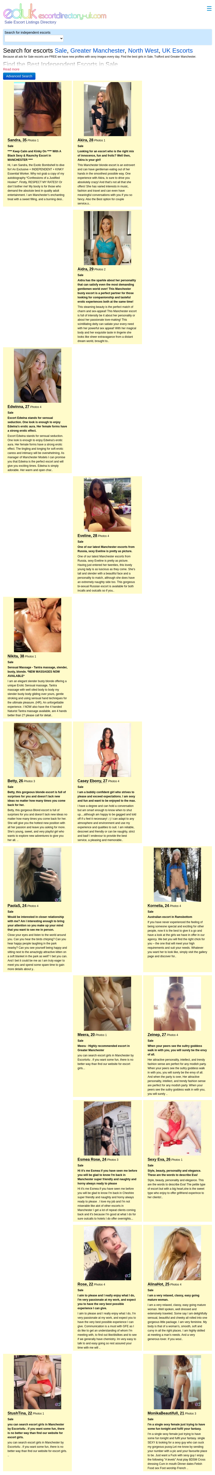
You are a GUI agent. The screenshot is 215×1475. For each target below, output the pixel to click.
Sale (61, 50)
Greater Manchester (97, 50)
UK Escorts (177, 50)
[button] (19, 76)
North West (143, 50)
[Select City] (34, 38)
